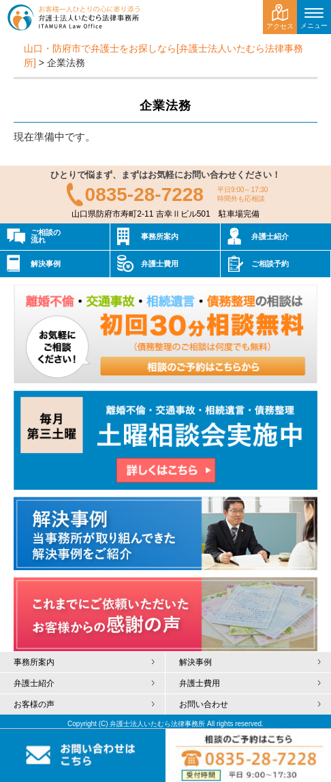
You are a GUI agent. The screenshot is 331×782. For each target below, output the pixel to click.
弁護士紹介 (270, 236)
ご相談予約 (270, 264)
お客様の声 (34, 704)
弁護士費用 (159, 264)
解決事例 (46, 264)
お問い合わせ (203, 704)
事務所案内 (159, 236)
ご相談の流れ (46, 236)
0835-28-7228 (144, 194)
